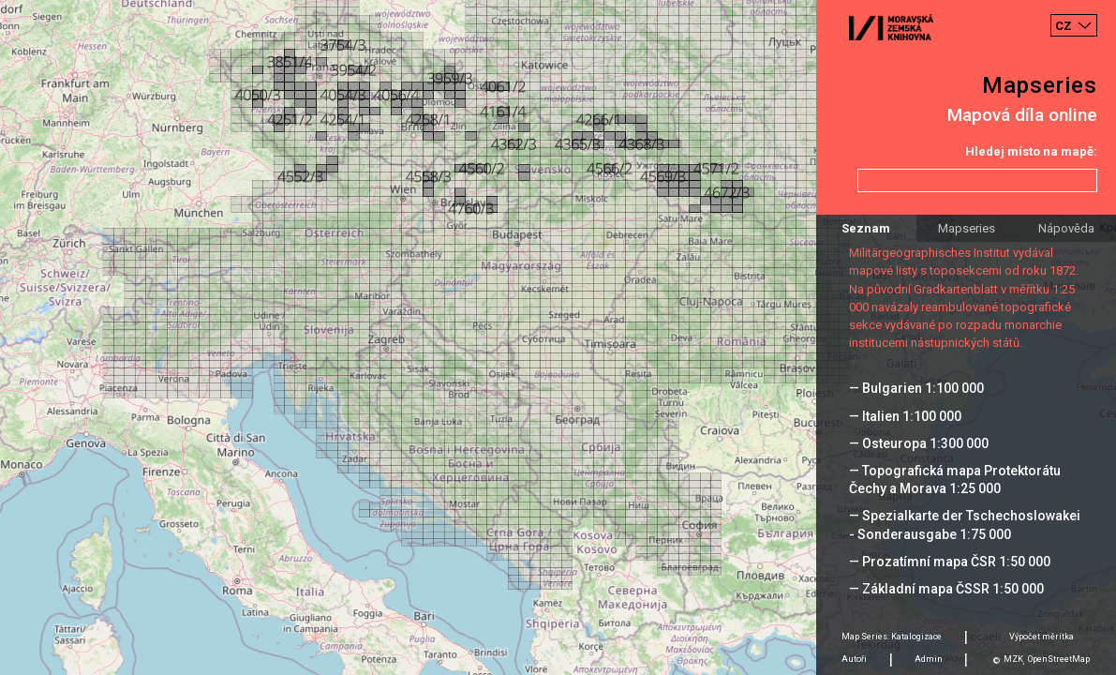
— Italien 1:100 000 (905, 416)
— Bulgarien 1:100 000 (916, 388)
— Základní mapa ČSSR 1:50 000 (946, 588)
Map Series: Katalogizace (891, 636)
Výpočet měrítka (1041, 636)
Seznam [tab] (865, 228)
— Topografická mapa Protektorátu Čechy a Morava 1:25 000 (955, 479)
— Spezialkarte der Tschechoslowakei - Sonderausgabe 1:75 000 (964, 524)
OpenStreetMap (1059, 659)
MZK (1013, 659)
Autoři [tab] (854, 659)
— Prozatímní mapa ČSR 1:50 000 (949, 561)
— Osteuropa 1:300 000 (919, 443)
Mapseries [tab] (966, 228)
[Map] (558, 337)
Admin (929, 659)
